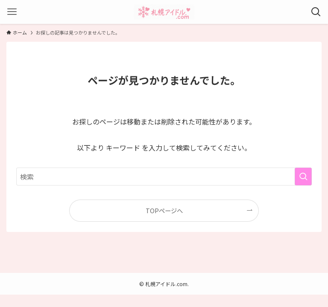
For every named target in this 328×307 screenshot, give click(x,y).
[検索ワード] (163, 176)
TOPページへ (164, 210)
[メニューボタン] (12, 12)
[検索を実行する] (303, 176)
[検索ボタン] (316, 12)
